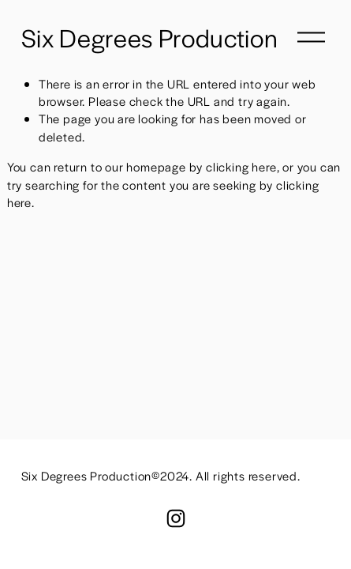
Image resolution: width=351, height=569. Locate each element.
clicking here (241, 166)
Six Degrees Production (149, 37)
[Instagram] (175, 518)
